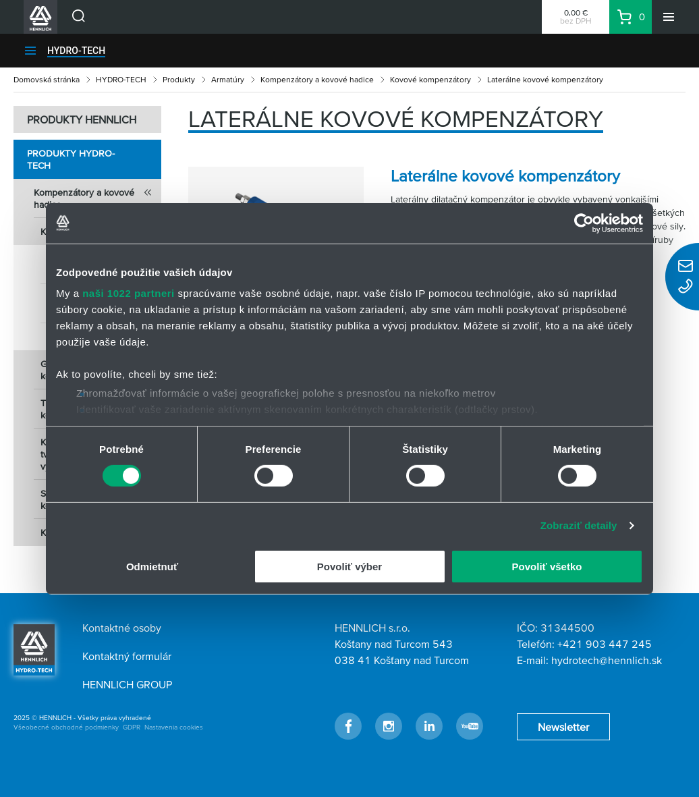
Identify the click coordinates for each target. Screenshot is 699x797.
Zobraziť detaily (578, 525)
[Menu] (669, 17)
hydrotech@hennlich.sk (606, 660)
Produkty (179, 79)
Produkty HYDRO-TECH (71, 159)
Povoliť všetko (547, 566)
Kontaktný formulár (126, 656)
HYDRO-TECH (76, 50)
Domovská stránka (46, 79)
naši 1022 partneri (128, 293)
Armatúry (227, 79)
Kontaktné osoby (121, 628)
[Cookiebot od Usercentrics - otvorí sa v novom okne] (584, 223)
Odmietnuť (152, 566)
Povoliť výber (349, 566)
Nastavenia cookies (173, 727)
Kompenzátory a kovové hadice (317, 79)
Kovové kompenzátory (430, 79)
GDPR (131, 727)
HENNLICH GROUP (127, 684)
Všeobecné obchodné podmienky (66, 727)
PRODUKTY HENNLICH (81, 119)
